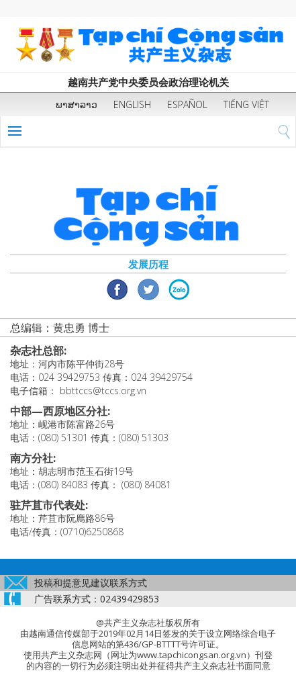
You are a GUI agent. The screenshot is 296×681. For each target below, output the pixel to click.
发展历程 (148, 264)
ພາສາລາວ (76, 104)
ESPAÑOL (187, 104)
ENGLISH (132, 104)
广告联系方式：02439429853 (96, 598)
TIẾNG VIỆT (246, 104)
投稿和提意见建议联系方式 (90, 582)
